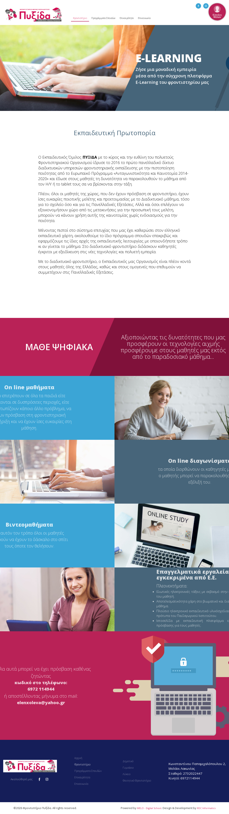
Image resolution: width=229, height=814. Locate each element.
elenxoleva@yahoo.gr (41, 702)
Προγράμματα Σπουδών (103, 18)
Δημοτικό (128, 761)
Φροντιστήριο (80, 18)
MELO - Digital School (149, 808)
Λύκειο (126, 774)
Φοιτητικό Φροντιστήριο (137, 780)
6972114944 (190, 778)
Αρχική (78, 758)
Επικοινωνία (144, 18)
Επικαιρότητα (127, 18)
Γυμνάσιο (128, 768)
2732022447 (192, 773)
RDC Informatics (206, 808)
